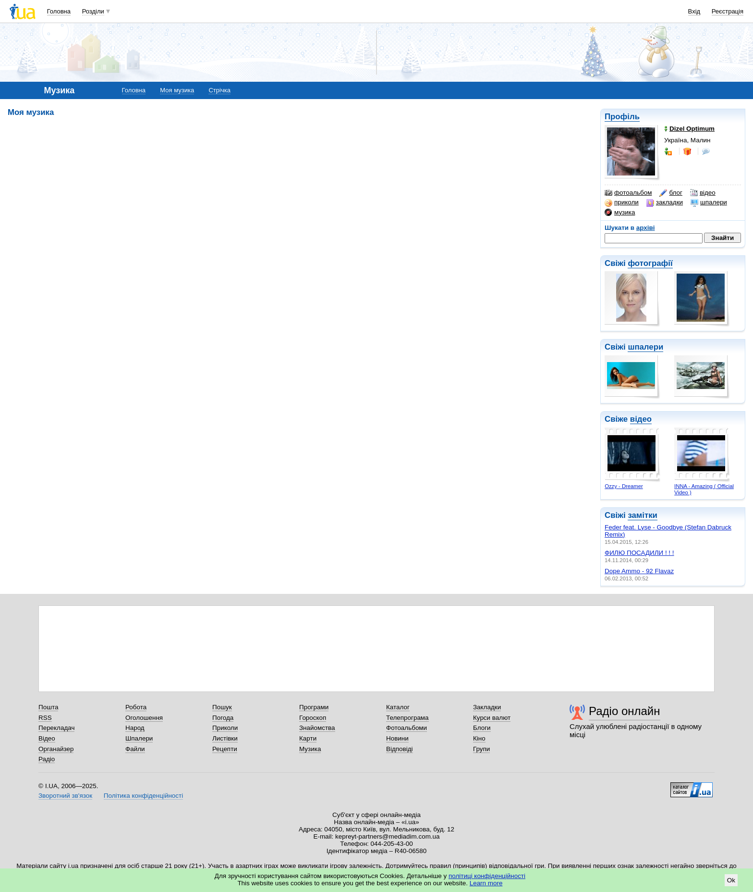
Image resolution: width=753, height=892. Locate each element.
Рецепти (224, 749)
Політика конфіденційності (143, 795)
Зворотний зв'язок (65, 795)
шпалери (709, 202)
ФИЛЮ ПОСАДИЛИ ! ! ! (639, 552)
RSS (45, 717)
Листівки (225, 738)
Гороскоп (312, 717)
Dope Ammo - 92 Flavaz (639, 571)
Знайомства (317, 727)
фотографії (650, 263)
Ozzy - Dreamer (624, 486)
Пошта (48, 707)
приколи (622, 202)
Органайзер (55, 749)
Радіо (46, 759)
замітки (642, 515)
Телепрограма (407, 717)
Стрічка (219, 90)
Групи (481, 749)
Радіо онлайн (624, 710)
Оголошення (144, 717)
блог (670, 193)
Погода (222, 717)
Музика (310, 749)
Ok (731, 880)
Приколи (225, 727)
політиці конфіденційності (487, 875)
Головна (59, 11)
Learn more (486, 883)
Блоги (482, 727)
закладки (664, 202)
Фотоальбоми (406, 727)
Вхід (694, 11)
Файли (135, 749)
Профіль (622, 116)
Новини (397, 738)
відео (703, 193)
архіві (645, 227)
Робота (135, 707)
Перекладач (56, 727)
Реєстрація (727, 11)
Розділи (93, 11)
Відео (46, 738)
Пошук (222, 707)
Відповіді (399, 749)
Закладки (487, 707)
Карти (307, 738)
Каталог (398, 707)
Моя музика (177, 90)
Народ (135, 727)
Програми (313, 707)
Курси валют (491, 717)
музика (620, 212)
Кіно (479, 738)
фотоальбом (628, 193)
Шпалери (139, 738)
